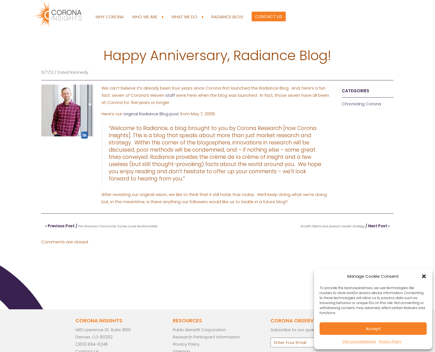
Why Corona (109, 17)
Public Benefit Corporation (199, 330)
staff (170, 95)
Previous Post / (101, 226)
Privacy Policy (390, 341)
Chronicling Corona (361, 104)
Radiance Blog (227, 17)
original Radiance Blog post (151, 114)
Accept (373, 328)
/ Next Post (344, 226)
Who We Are (147, 17)
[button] (424, 276)
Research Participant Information (206, 337)
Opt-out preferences (359, 341)
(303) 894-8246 (91, 344)
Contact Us (268, 16)
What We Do (187, 17)
